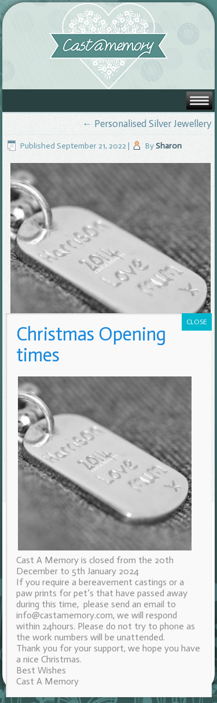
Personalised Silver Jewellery (146, 123)
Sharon (169, 146)
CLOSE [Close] (196, 322)
